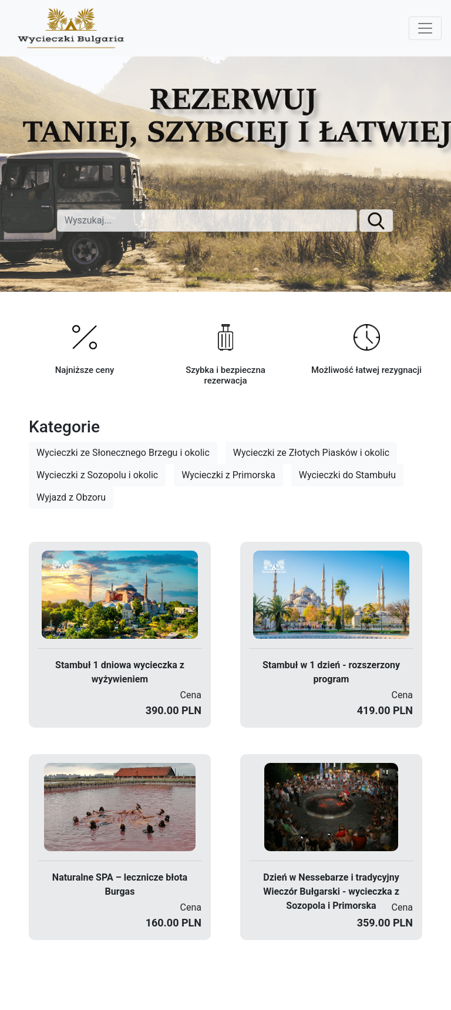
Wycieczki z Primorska (228, 475)
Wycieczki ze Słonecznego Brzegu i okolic (123, 452)
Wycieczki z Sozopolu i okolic (97, 475)
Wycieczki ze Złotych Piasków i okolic (311, 452)
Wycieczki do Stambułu (347, 475)
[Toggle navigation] (425, 28)
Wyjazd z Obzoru (71, 497)
